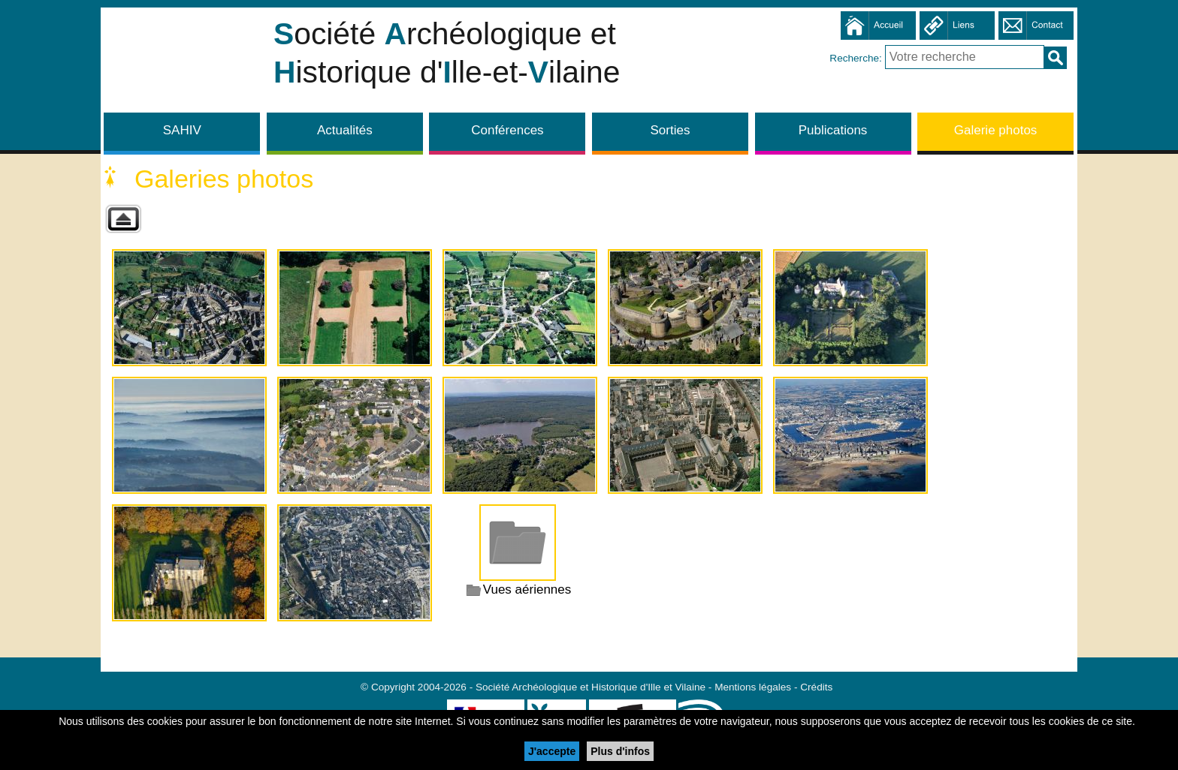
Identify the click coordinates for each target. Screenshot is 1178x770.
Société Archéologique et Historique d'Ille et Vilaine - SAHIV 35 (183, 64)
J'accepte (551, 751)
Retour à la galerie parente (123, 218)
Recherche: (856, 57)
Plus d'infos (620, 751)
